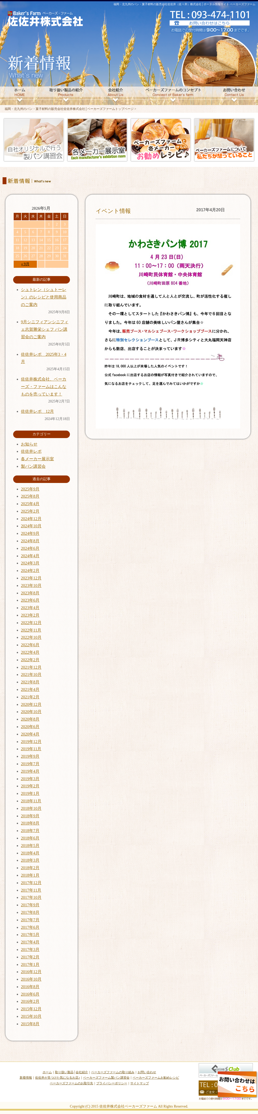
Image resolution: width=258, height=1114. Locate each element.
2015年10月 (31, 1016)
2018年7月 (30, 830)
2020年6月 (30, 726)
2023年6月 (30, 600)
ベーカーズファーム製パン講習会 (106, 1077)
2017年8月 (30, 912)
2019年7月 (30, 764)
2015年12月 (31, 1009)
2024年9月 (30, 533)
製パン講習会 (33, 466)
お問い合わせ (147, 1072)
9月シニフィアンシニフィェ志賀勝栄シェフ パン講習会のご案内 (44, 329)
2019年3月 (30, 779)
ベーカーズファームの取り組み (112, 1072)
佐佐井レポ (31, 451)
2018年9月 (30, 816)
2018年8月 (30, 823)
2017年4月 (30, 942)
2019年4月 (30, 771)
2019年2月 (30, 786)
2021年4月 (30, 689)
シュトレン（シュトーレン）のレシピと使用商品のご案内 (43, 297)
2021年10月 (31, 674)
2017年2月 (30, 957)
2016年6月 (30, 994)
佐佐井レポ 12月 (37, 411)
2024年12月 (31, 518)
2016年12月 (31, 972)
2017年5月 (30, 934)
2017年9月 (30, 905)
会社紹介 (82, 1072)
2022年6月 (30, 645)
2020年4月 (30, 734)
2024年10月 (31, 526)
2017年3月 (30, 949)
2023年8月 (30, 593)
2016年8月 (30, 986)
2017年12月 (31, 883)
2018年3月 (30, 860)
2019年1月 (30, 793)
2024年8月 (30, 541)
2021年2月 (30, 697)
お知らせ (29, 444)
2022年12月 (31, 622)
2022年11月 (31, 630)
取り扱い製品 (64, 1072)
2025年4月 (30, 504)
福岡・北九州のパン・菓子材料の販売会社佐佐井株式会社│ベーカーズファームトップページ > (70, 109)
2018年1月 (30, 875)
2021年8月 (30, 682)
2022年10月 (31, 637)
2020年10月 (31, 711)
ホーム (47, 1072)
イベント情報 (113, 211)
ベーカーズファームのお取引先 (71, 1083)
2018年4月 (30, 853)
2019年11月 (31, 749)
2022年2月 (30, 660)
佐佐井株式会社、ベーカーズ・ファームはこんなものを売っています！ (43, 386)
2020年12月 (31, 704)
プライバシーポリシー (111, 1083)
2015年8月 (30, 1024)
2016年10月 (31, 979)
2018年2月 (30, 868)
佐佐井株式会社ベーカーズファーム (128, 1106)
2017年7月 (30, 920)
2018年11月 (31, 801)
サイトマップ (139, 1083)
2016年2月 (30, 1001)
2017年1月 (30, 964)
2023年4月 (30, 608)
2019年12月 (31, 741)
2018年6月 (30, 838)
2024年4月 (30, 556)
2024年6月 (30, 548)
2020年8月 (30, 719)
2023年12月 (31, 578)
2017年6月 (30, 927)
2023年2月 (30, 615)
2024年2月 (30, 570)
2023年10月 (31, 585)
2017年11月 (31, 890)
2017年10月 (31, 897)
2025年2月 (30, 511)
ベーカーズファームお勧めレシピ (156, 1077)
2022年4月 (30, 652)
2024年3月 (30, 563)
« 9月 (25, 264)
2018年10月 (31, 808)
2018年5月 (30, 845)
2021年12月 (31, 667)
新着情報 (26, 1077)
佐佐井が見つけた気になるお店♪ (57, 1077)
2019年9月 (30, 756)
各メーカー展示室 (37, 459)
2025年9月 (30, 489)
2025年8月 (30, 496)
